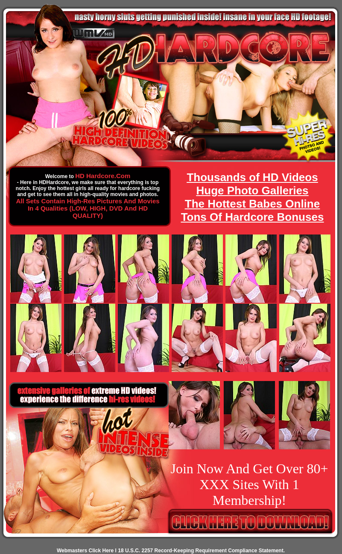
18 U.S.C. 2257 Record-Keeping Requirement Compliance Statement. (201, 551)
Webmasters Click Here (85, 551)
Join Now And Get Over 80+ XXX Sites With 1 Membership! (249, 484)
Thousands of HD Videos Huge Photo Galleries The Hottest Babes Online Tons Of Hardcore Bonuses (252, 197)
